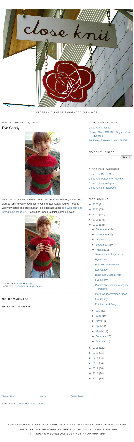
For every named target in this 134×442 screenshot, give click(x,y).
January (101, 341)
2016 (96, 347)
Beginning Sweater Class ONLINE (108, 140)
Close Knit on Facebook (102, 187)
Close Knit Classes (99, 127)
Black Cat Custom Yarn (108, 274)
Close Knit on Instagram (102, 183)
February (101, 336)
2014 (96, 357)
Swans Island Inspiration (109, 254)
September (102, 244)
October (101, 239)
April (98, 326)
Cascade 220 (19, 211)
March (100, 331)
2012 (96, 368)
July (98, 310)
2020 (96, 209)
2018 (96, 219)
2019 (96, 214)
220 (14, 286)
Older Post (77, 396)
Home (43, 396)
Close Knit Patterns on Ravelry (106, 178)
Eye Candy (101, 259)
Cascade (23, 286)
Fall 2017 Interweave (107, 264)
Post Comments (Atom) (31, 403)
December (102, 229)
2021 (96, 204)
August (100, 249)
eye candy (37, 286)
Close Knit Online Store (102, 174)
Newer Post (8, 396)
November (102, 234)
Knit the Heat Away (106, 304)
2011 (96, 373)
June (99, 315)
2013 (96, 363)
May (98, 320)
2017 (96, 224)
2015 (96, 352)
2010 (96, 378)
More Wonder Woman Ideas (111, 293)
